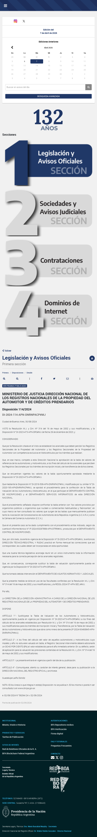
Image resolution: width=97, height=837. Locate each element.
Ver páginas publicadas (14, 386)
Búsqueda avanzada (48, 96)
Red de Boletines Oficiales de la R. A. (19, 749)
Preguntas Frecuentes (61, 745)
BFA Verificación (59, 729)
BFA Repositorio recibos (62, 724)
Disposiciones (17, 372)
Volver (6, 350)
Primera (5, 372)
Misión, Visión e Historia (13, 724)
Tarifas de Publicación (12, 736)
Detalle (29, 372)
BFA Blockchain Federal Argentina (18, 753)
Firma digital (57, 733)
